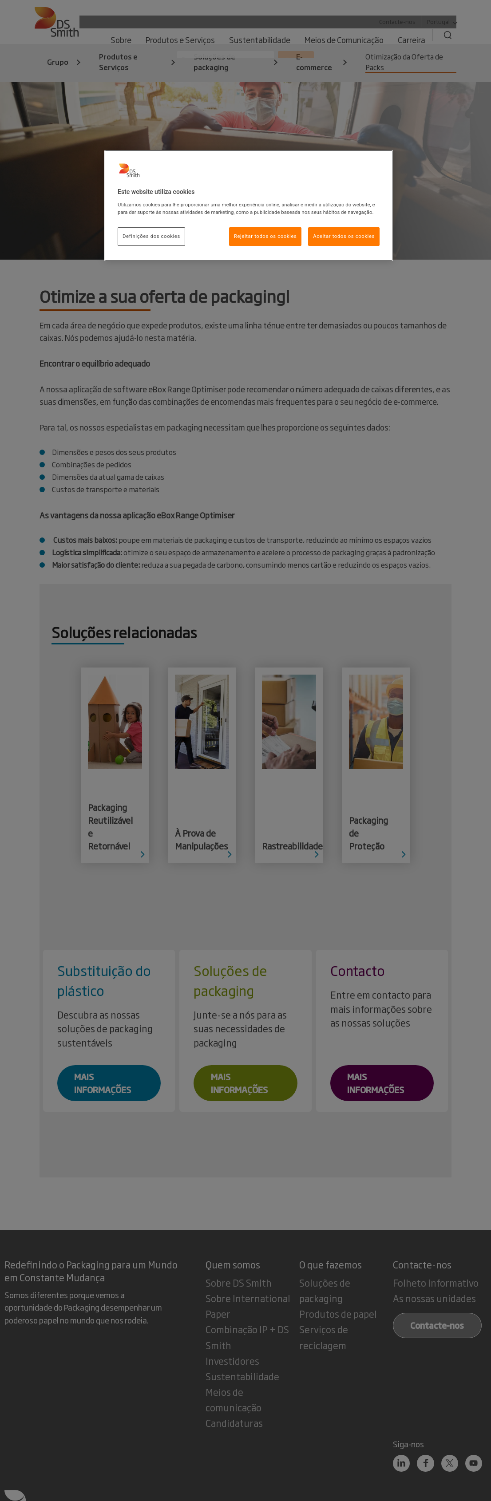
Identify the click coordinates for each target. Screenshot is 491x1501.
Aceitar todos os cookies (344, 236)
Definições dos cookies (151, 236)
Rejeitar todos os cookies (265, 236)
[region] (248, 205)
